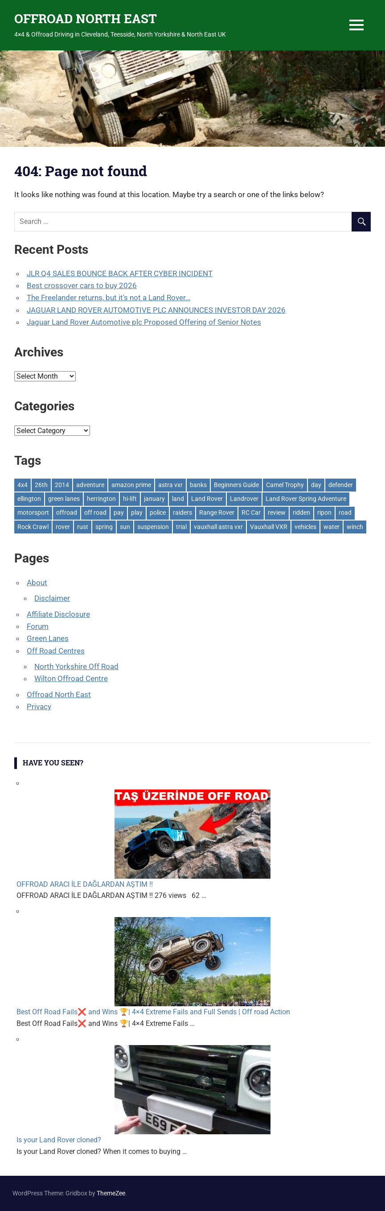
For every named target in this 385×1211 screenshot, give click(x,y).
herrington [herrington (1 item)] (101, 498)
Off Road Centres (56, 650)
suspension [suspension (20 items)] (153, 526)
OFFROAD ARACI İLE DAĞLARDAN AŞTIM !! (84, 884)
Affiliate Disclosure (58, 614)
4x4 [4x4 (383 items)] (22, 484)
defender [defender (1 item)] (340, 484)
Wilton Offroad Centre (71, 678)
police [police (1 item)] (158, 512)
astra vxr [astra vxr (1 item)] (170, 484)
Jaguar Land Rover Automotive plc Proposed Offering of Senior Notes (144, 322)
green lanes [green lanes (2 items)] (64, 498)
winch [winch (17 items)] (355, 526)
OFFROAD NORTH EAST (85, 18)
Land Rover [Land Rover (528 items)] (207, 498)
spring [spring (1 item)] (104, 526)
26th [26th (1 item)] (41, 484)
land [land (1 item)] (178, 498)
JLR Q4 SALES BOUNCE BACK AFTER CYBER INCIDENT (120, 273)
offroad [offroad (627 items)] (66, 512)
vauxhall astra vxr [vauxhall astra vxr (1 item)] (218, 526)
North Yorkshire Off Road (76, 666)
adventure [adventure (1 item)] (90, 484)
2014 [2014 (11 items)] (62, 484)
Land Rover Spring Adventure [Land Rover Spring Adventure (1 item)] (306, 498)
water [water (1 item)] (332, 526)
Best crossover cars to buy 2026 (82, 285)
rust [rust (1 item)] (82, 526)
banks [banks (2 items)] (198, 484)
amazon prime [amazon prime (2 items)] (131, 484)
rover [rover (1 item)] (63, 526)
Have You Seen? (53, 762)
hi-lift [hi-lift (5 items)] (130, 498)
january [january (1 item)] (154, 498)
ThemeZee (111, 1193)
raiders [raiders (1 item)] (182, 512)
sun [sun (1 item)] (125, 526)
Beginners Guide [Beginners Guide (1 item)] (236, 484)
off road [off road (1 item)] (95, 512)
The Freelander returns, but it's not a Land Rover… (108, 297)
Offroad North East (59, 694)
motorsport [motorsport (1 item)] (33, 512)
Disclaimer (52, 598)
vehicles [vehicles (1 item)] (305, 526)
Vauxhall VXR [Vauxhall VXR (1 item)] (268, 526)
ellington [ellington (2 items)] (29, 498)
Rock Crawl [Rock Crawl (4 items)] (33, 526)
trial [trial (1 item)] (181, 526)
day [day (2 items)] (316, 484)
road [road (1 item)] (345, 512)
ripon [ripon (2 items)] (324, 512)
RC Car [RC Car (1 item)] (251, 512)
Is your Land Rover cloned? (58, 1140)
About (37, 582)
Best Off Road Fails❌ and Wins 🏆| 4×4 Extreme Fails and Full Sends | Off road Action (153, 1012)
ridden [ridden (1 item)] (301, 512)
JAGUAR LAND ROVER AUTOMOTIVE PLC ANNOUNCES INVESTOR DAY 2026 (156, 310)
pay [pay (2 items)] (119, 512)
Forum (38, 626)
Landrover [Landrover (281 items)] (244, 498)
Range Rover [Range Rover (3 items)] (216, 512)
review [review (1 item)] (277, 512)
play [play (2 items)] (137, 512)
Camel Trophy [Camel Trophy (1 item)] (285, 484)
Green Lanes (48, 638)
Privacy (39, 706)
